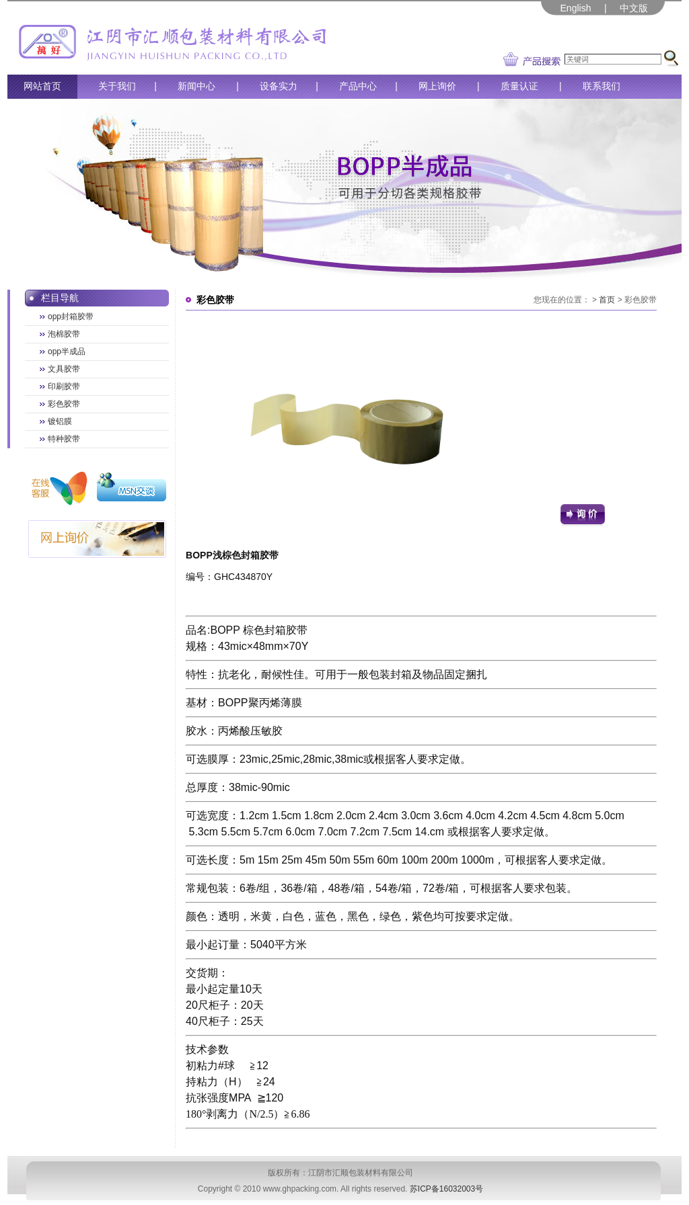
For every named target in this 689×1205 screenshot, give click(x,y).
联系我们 (601, 86)
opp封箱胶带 (71, 316)
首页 (607, 299)
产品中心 (358, 86)
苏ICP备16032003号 (446, 1189)
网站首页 (42, 86)
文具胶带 (64, 369)
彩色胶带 (64, 404)
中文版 (634, 8)
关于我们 (117, 86)
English (575, 8)
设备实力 (278, 86)
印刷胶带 (64, 386)
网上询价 (437, 86)
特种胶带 (64, 439)
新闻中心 (196, 86)
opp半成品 (66, 351)
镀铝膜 (60, 421)
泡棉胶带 (64, 334)
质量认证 (519, 86)
